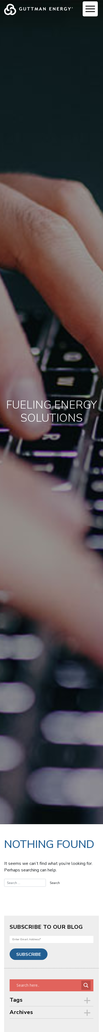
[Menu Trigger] (90, 8)
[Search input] (48, 985)
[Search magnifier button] (86, 985)
